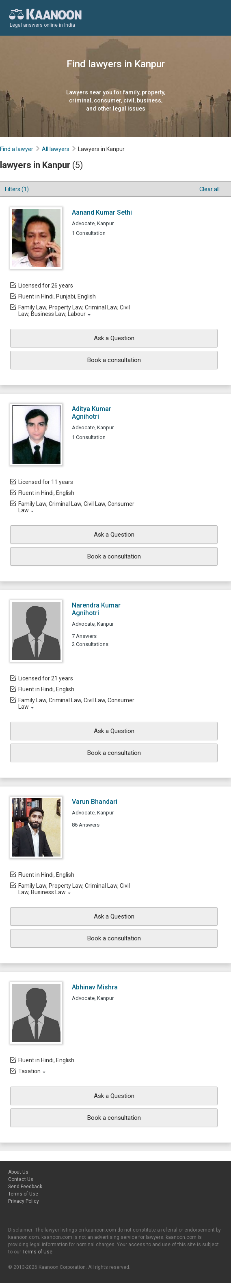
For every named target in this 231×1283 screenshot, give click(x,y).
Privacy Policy (23, 1201)
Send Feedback (25, 1186)
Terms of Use (23, 1194)
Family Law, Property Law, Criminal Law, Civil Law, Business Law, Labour (74, 310)
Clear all (209, 189)
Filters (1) (17, 189)
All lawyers (55, 149)
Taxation (29, 1071)
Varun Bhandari (94, 802)
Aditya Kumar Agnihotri (91, 412)
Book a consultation (114, 360)
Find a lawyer (16, 149)
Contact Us (20, 1179)
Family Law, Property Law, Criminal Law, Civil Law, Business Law (74, 888)
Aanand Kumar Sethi (102, 212)
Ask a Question (114, 338)
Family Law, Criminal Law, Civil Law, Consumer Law (76, 507)
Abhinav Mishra (95, 987)
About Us (18, 1172)
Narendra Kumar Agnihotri (96, 609)
